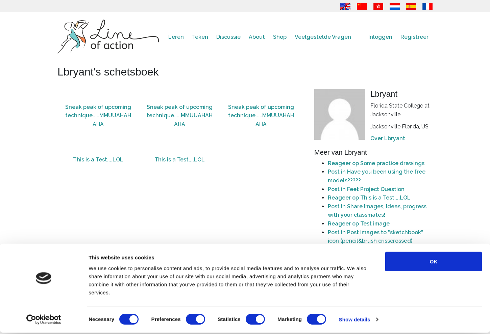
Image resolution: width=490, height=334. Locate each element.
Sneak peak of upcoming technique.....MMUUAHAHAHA (98, 115)
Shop (280, 37)
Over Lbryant (387, 138)
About (257, 37)
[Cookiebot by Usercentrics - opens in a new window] (43, 321)
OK (434, 262)
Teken (200, 37)
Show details (354, 321)
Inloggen (380, 37)
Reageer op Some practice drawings (376, 163)
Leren (176, 37)
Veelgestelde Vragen (323, 37)
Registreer (414, 37)
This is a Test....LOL (98, 159)
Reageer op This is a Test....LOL (369, 197)
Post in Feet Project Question (366, 189)
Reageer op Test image (359, 223)
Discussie (228, 37)
